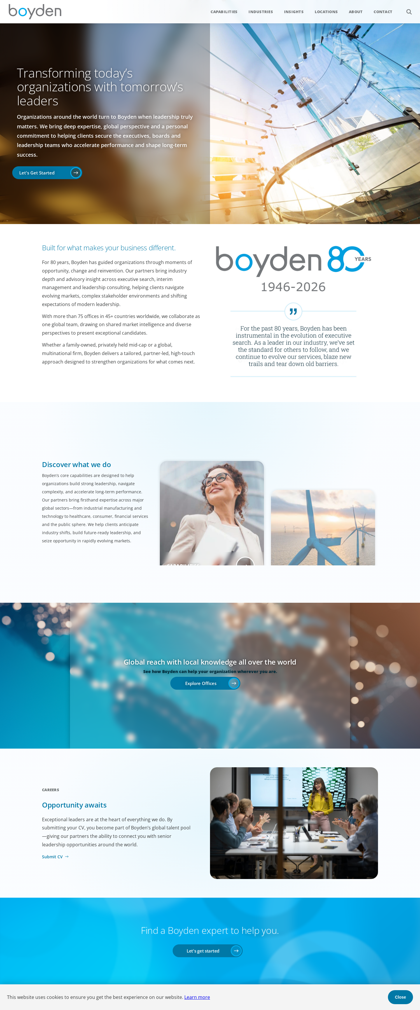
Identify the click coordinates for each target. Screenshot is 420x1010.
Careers (50, 789)
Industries (261, 11)
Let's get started (203, 951)
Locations (326, 11)
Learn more (197, 997)
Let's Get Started (37, 173)
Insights (294, 11)
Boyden (35, 11)
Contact (383, 11)
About (356, 11)
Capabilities (224, 11)
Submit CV (52, 856)
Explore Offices (200, 683)
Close (400, 997)
